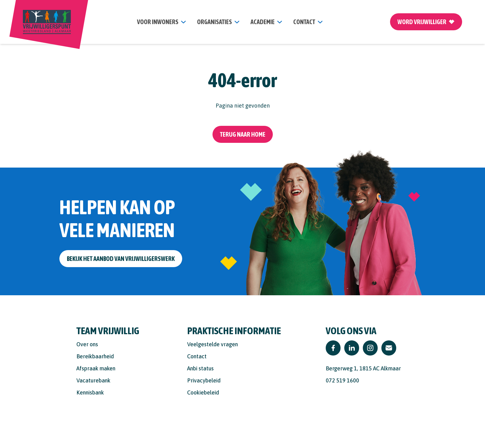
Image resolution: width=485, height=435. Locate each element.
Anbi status (200, 368)
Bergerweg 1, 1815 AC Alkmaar (363, 368)
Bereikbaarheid (95, 356)
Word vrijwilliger (426, 21)
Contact (197, 356)
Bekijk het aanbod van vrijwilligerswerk (121, 258)
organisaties (214, 21)
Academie (263, 21)
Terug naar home (242, 134)
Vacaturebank (93, 380)
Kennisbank (90, 392)
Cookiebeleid (203, 392)
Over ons (87, 344)
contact (304, 21)
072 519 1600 (342, 380)
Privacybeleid (204, 380)
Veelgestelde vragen (212, 344)
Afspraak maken (95, 368)
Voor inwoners (157, 21)
